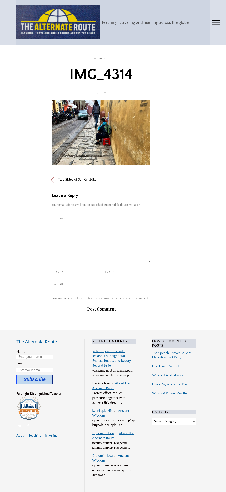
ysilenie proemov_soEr (108, 351)
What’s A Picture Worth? (169, 393)
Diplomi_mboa (103, 433)
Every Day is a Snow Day (170, 384)
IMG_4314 (101, 74)
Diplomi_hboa (102, 456)
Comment (61, 218)
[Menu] (216, 23)
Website (59, 284)
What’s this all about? (167, 375)
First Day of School (165, 366)
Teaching (35, 435)
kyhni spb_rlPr (102, 411)
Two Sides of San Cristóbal (77, 179)
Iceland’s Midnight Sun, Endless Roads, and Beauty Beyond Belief (111, 360)
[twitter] (19, 426)
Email (110, 272)
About (20, 435)
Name (58, 272)
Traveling (51, 435)
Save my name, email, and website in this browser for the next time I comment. (100, 298)
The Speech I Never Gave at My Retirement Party (171, 355)
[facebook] (28, 426)
